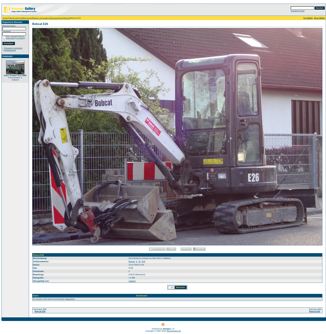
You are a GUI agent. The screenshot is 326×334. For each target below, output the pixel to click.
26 (139, 261)
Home (5, 18)
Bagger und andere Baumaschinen (47, 18)
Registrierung (10, 50)
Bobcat (67, 18)
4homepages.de (173, 331)
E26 (143, 261)
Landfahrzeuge (25, 18)
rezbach (132, 281)
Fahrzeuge (13, 18)
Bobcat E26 (40, 311)
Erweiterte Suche (297, 11)
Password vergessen (13, 48)
